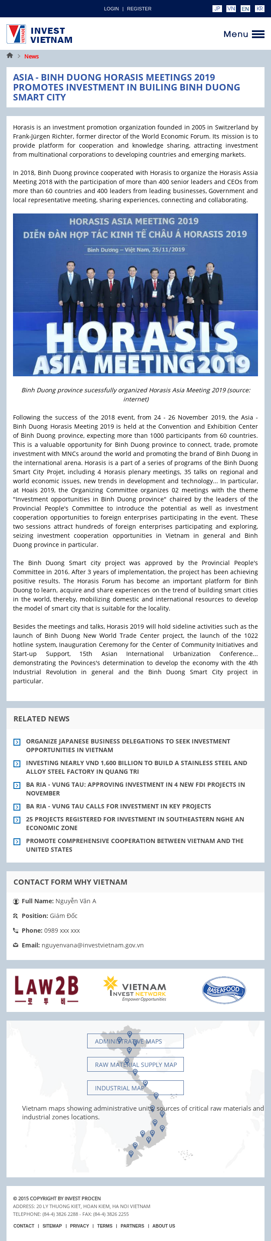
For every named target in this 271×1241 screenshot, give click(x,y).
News (31, 56)
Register (139, 8)
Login (111, 8)
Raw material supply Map (136, 1064)
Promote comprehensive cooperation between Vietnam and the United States (135, 845)
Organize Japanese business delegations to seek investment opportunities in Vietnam (128, 745)
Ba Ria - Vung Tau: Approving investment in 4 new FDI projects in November (135, 788)
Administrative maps (128, 1041)
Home (10, 56)
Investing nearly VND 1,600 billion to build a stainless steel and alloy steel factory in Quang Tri (136, 767)
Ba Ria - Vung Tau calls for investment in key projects (118, 806)
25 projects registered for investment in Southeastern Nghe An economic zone (135, 823)
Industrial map (119, 1088)
